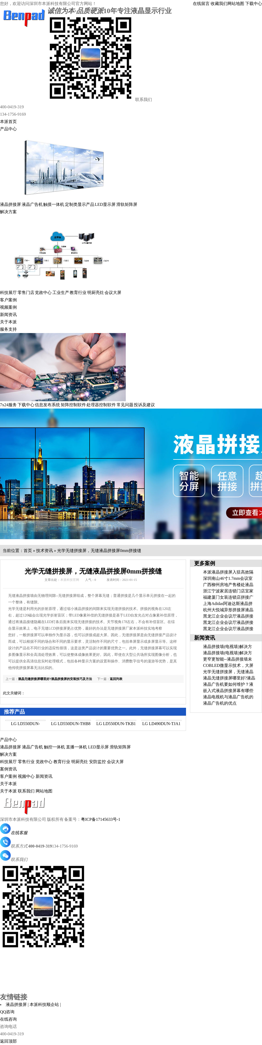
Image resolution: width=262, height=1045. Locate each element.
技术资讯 (44, 550)
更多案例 (204, 563)
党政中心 (43, 292)
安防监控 (97, 761)
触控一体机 (54, 747)
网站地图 (235, 3)
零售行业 (26, 761)
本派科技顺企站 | (45, 1004)
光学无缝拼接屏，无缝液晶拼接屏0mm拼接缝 (99, 550)
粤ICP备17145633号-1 (100, 819)
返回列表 (116, 679)
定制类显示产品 (79, 204)
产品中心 (8, 129)
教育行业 (78, 292)
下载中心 (253, 3)
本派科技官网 (69, 580)
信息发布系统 (47, 405)
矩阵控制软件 (73, 405)
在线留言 (201, 3)
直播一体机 (76, 747)
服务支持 (8, 329)
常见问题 (125, 405)
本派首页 (8, 121)
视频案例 (8, 307)
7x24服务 (8, 405)
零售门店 (26, 292)
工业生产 (60, 292)
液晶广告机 (32, 204)
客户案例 (8, 300)
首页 (28, 550)
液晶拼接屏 (10, 204)
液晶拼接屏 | (18, 1004)
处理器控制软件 (101, 405)
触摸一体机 (53, 204)
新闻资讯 (8, 314)
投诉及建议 (144, 405)
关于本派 (8, 322)
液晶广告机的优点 (220, 703)
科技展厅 (8, 292)
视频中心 (26, 776)
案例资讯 (8, 769)
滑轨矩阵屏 (126, 204)
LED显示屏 (105, 204)
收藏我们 (219, 3)
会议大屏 (113, 292)
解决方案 (8, 212)
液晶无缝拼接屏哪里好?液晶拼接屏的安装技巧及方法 (55, 679)
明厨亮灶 (95, 292)
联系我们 (26, 791)
